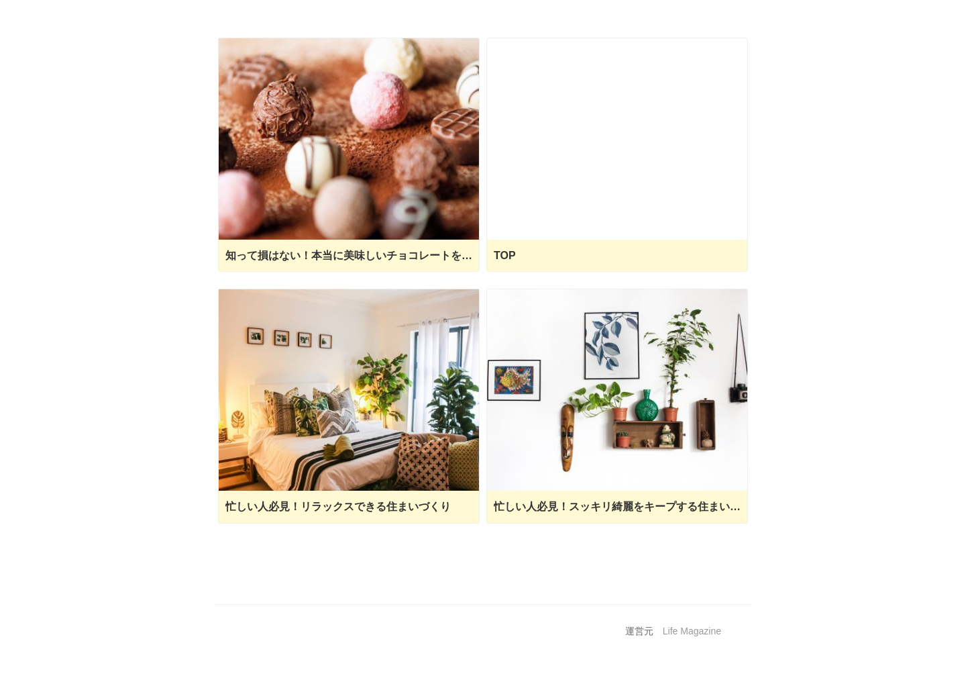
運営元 (639, 631)
